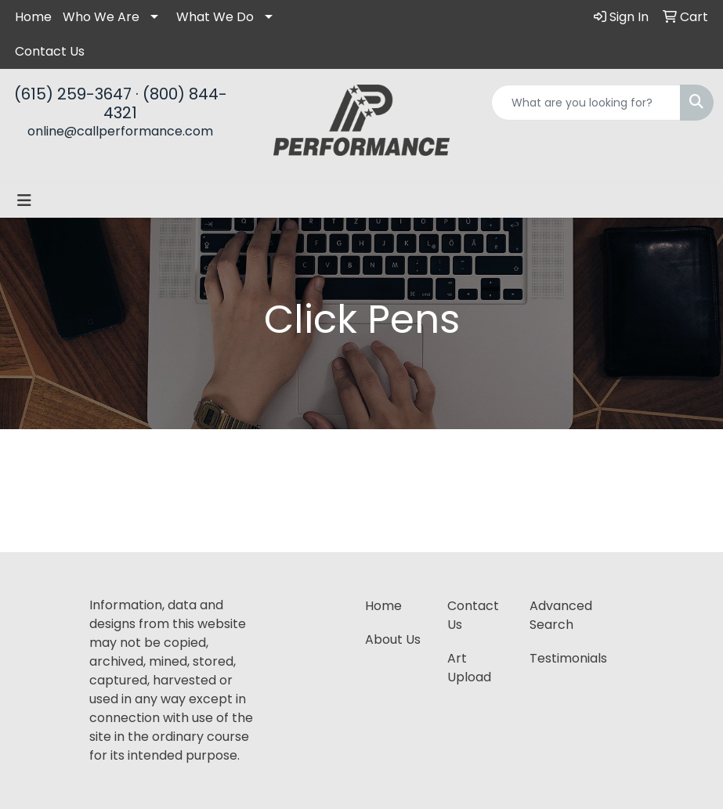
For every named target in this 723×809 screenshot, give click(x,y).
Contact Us (50, 51)
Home (33, 17)
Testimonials (561, 658)
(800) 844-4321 (165, 103)
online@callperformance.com (120, 131)
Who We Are (101, 17)
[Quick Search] (586, 103)
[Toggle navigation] (24, 200)
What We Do (215, 17)
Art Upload (469, 667)
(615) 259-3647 (73, 94)
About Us (393, 639)
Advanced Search (561, 615)
